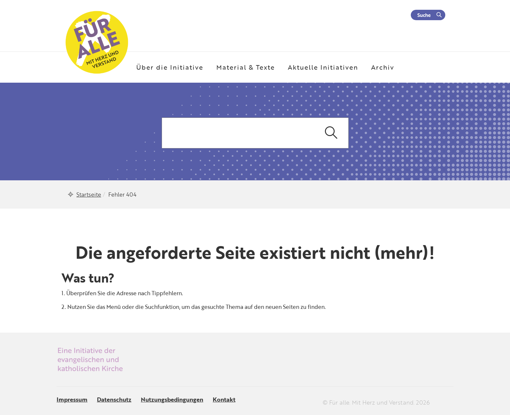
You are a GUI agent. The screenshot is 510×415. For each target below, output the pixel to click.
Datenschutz (114, 399)
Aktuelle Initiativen (323, 67)
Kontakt (224, 399)
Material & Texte (245, 67)
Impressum (72, 399)
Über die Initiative (169, 67)
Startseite (88, 194)
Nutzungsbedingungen (172, 399)
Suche (424, 15)
